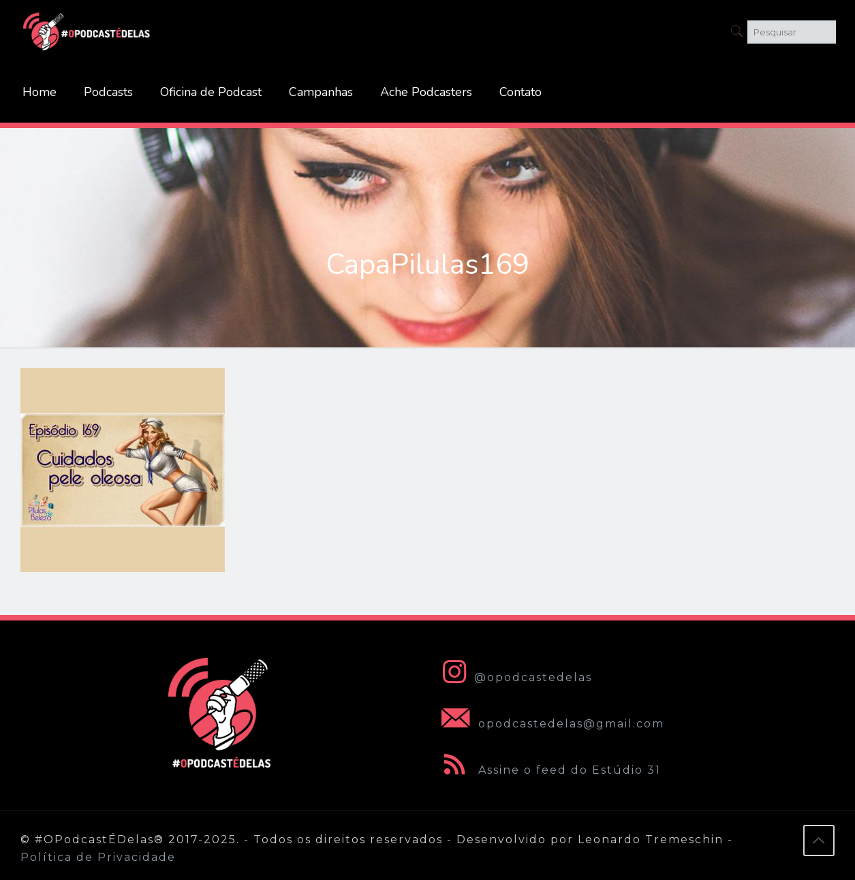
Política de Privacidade (98, 857)
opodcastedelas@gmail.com (550, 723)
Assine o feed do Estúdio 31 (548, 770)
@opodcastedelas (514, 677)
